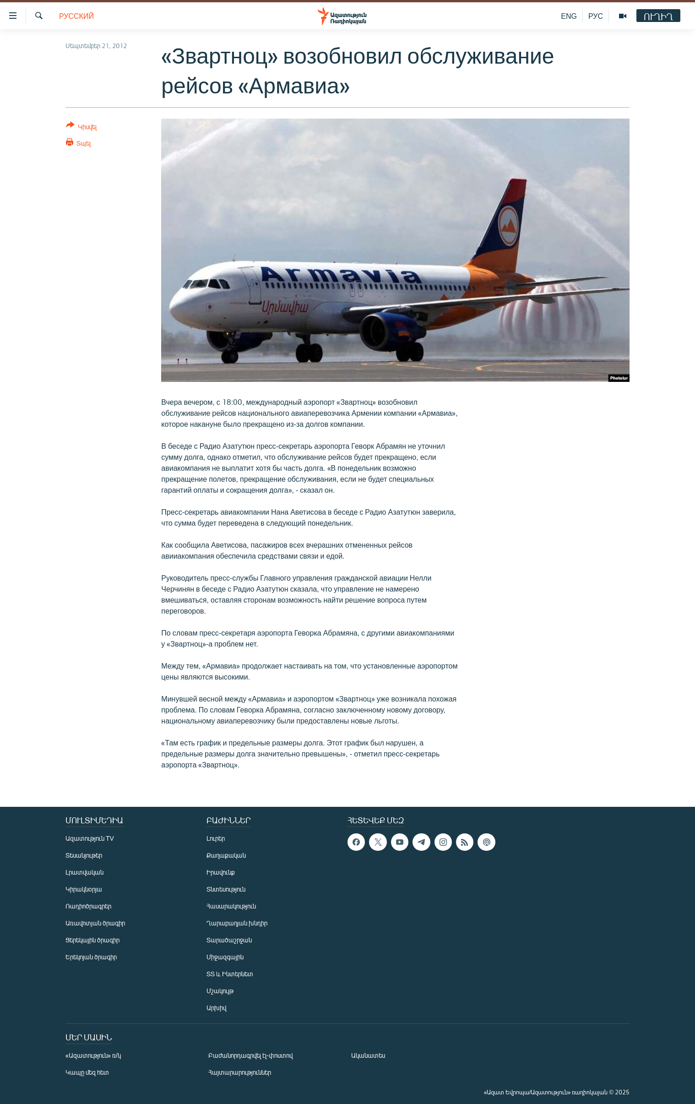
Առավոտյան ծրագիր (95, 923)
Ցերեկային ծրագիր (92, 940)
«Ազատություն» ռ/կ (93, 1055)
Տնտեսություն (225, 889)
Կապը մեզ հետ (87, 1072)
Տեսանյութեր (83, 855)
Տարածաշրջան (229, 940)
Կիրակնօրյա (83, 889)
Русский (76, 15)
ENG (569, 15)
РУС (595, 15)
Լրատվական (84, 872)
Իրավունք (220, 872)
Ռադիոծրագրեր (88, 906)
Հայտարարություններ (239, 1072)
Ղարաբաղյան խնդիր (236, 923)
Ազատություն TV (89, 838)
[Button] (81, 127)
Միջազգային (225, 957)
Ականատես (368, 1055)
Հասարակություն (231, 906)
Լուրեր (215, 838)
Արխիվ (216, 1008)
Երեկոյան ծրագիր (91, 957)
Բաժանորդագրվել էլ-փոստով (250, 1055)
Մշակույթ (219, 991)
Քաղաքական (226, 855)
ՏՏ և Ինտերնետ (229, 974)
